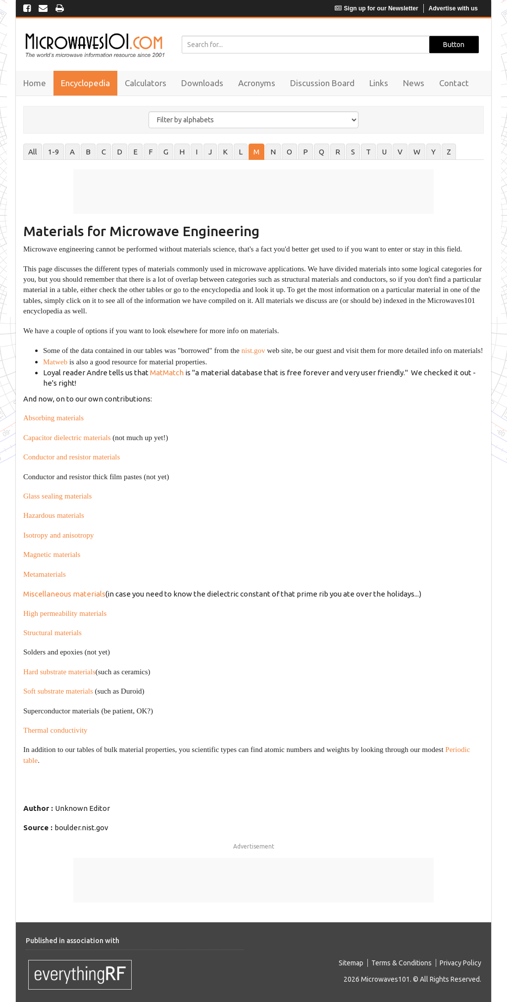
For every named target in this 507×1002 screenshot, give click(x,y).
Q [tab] (321, 152)
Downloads (202, 83)
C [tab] (103, 152)
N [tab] (273, 152)
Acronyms (256, 83)
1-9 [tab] (53, 152)
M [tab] (256, 152)
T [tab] (368, 152)
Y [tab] (433, 152)
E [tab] (135, 152)
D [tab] (119, 152)
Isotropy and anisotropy (58, 535)
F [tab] (150, 152)
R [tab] (337, 152)
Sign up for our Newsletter (376, 8)
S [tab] (353, 152)
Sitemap (351, 963)
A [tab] (72, 152)
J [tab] (210, 152)
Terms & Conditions (401, 963)
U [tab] (384, 152)
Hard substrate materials (59, 672)
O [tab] (289, 152)
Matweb (55, 362)
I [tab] (197, 152)
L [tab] (241, 152)
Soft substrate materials (58, 691)
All (32, 152)
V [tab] (400, 152)
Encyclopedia (85, 83)
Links (378, 83)
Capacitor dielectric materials (67, 438)
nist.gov (253, 350)
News (413, 83)
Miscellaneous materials (64, 594)
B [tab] (88, 152)
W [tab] (416, 152)
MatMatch (167, 372)
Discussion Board (322, 83)
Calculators (145, 83)
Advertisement (253, 846)
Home (34, 83)
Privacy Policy (460, 963)
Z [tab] (449, 152)
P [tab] (305, 152)
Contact (454, 83)
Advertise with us (453, 8)
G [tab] (165, 152)
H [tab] (182, 152)
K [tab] (225, 152)
